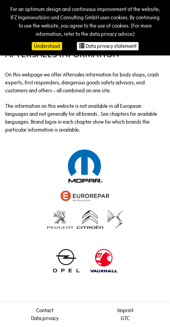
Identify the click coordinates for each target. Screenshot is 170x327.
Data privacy (45, 318)
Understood (47, 46)
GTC (125, 318)
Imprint (125, 310)
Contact (44, 310)
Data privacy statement (108, 46)
